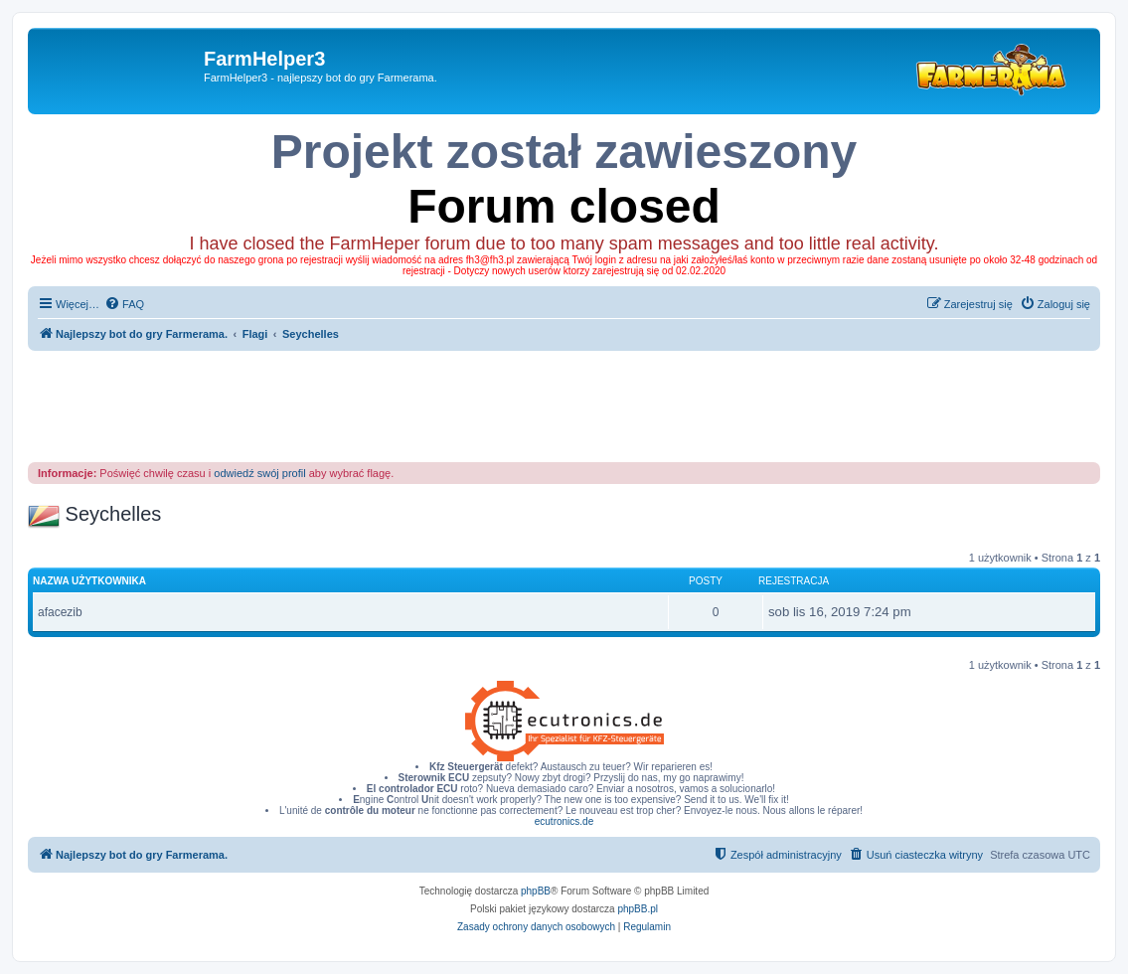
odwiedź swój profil (259, 473)
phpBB (536, 891)
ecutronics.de (564, 821)
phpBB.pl (637, 908)
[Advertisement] (564, 405)
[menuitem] (124, 304)
